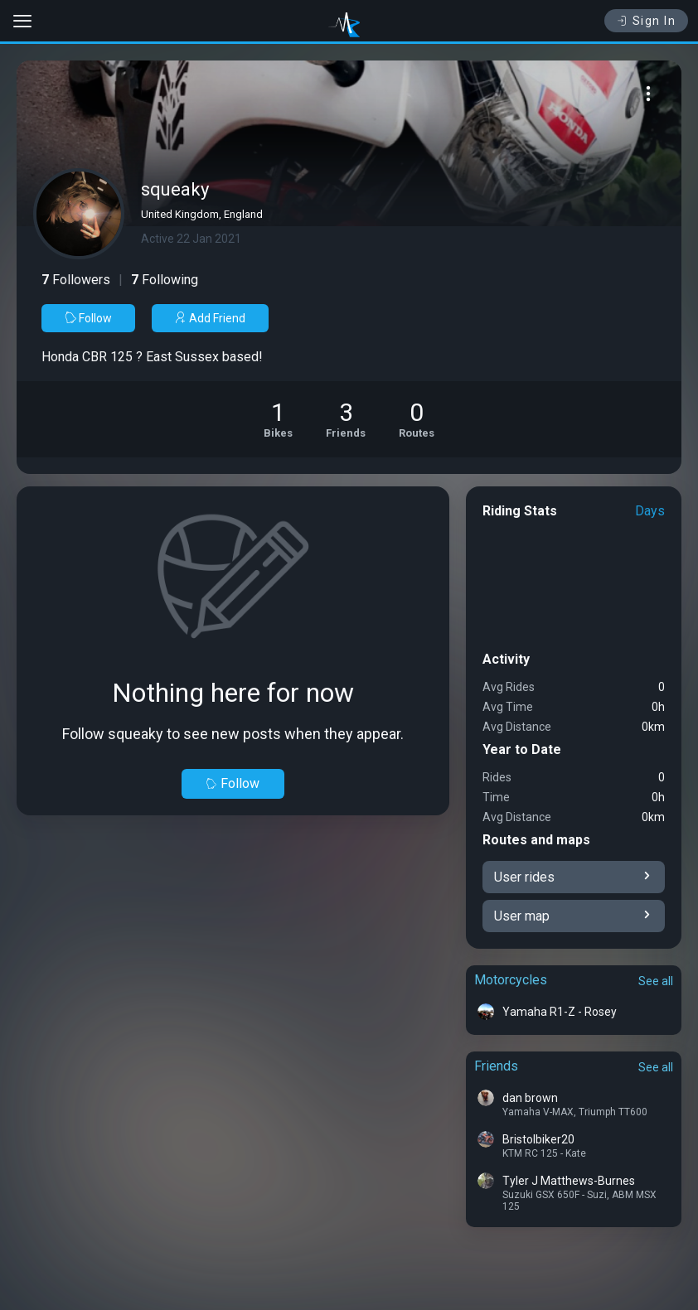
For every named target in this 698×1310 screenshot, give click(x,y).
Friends (496, 1066)
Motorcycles (510, 980)
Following (164, 280)
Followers (75, 280)
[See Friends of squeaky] (345, 419)
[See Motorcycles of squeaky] (278, 419)
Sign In (646, 20)
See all (655, 981)
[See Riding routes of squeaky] (416, 419)
